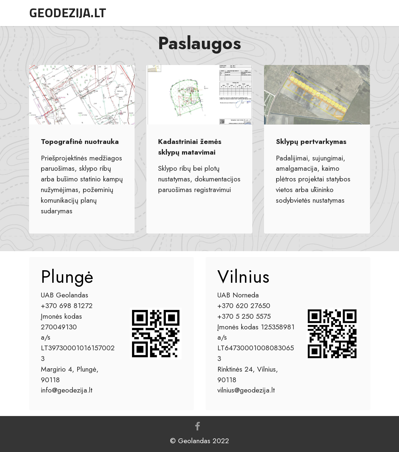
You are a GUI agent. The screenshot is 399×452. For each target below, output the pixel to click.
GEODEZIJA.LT (67, 12)
